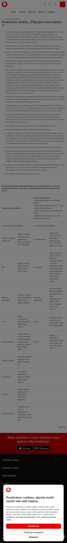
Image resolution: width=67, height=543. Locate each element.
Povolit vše (33, 526)
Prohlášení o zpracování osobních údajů (20, 517)
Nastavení (33, 537)
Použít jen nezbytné (33, 532)
